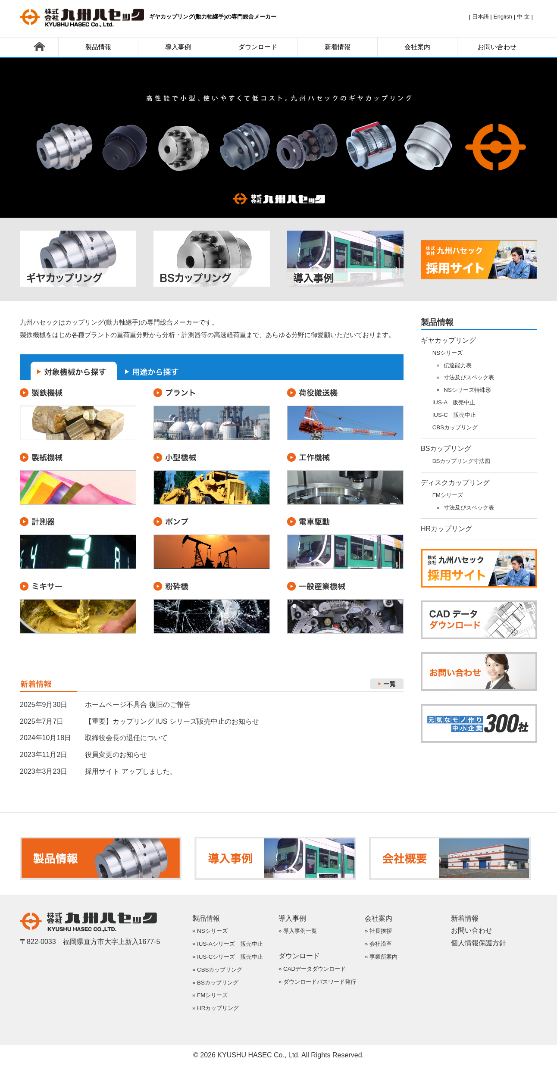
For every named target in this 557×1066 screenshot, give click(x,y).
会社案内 (417, 47)
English (503, 16)
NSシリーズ (447, 353)
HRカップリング (446, 528)
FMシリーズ (447, 495)
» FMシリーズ (210, 995)
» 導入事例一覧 (297, 931)
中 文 (523, 16)
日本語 (480, 16)
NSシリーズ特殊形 (467, 390)
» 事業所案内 (381, 956)
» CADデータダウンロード (312, 969)
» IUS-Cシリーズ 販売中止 (227, 956)
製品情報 (98, 47)
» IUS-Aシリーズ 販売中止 (227, 944)
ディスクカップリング (455, 482)
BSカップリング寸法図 (461, 461)
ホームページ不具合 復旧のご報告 (137, 704)
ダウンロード (257, 47)
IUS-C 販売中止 (454, 415)
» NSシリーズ (210, 931)
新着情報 (337, 47)
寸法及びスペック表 (469, 377)
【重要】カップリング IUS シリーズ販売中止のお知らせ (172, 721)
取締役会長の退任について (126, 737)
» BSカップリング (215, 982)
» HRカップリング (215, 1008)
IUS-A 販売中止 (454, 402)
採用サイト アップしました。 (130, 771)
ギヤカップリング (448, 340)
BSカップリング (446, 448)
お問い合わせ (497, 47)
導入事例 (178, 47)
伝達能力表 (458, 365)
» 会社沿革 (378, 944)
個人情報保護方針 (478, 943)
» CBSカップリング (217, 969)
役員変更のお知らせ (116, 754)
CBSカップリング (455, 427)
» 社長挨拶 (378, 931)
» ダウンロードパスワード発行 (317, 981)
